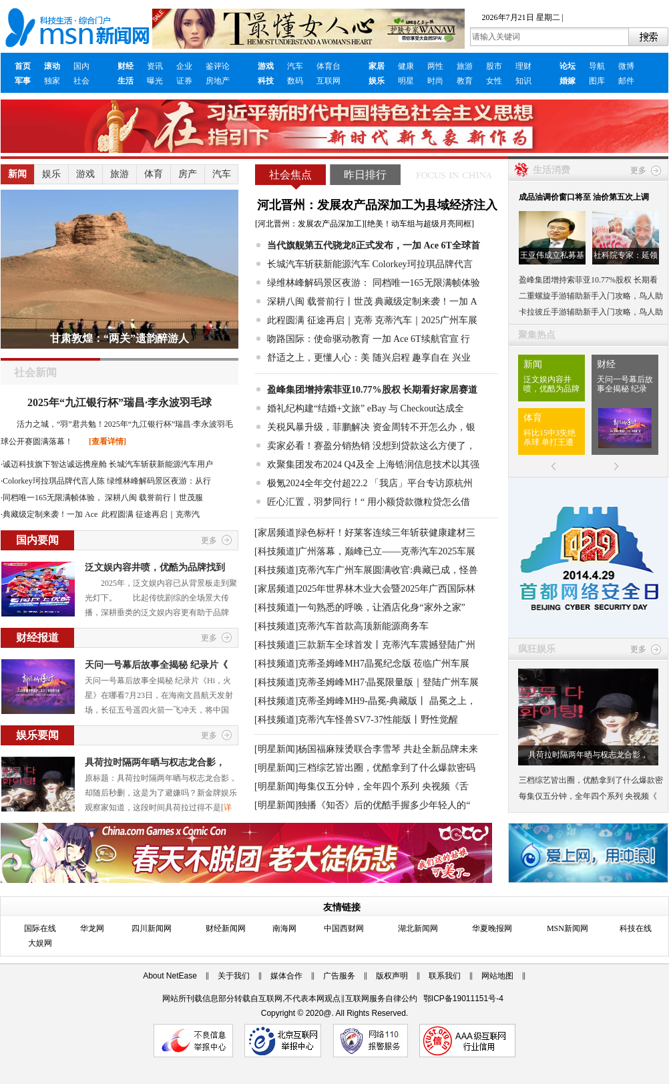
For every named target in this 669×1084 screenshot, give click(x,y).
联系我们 (445, 975)
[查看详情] (107, 441)
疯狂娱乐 (536, 649)
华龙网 (92, 928)
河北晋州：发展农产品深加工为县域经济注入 (377, 205)
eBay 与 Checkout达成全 (415, 408)
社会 (81, 80)
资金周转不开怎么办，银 (424, 427)
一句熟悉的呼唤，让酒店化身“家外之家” (381, 607)
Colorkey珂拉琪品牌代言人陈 (54, 481)
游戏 (266, 66)
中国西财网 (344, 928)
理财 (523, 66)
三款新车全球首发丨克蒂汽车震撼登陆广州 (386, 645)
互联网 (328, 80)
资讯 (155, 66)
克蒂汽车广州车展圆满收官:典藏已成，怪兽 (388, 570)
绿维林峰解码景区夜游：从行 (159, 481)
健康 (406, 66)
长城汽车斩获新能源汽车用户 (161, 464)
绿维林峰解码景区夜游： (318, 283)
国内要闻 (37, 540)
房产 (187, 174)
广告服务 (339, 975)
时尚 (435, 80)
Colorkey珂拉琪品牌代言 (423, 264)
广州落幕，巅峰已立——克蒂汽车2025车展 (386, 551)
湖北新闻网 (418, 928)
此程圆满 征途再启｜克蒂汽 (150, 514)
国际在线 (40, 928)
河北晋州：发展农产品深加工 (310, 223)
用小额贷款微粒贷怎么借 (418, 502)
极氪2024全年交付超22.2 (317, 483)
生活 (126, 80)
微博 (626, 66)
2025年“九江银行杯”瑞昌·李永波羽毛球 (119, 402)
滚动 (52, 66)
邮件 (626, 80)
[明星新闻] (276, 749)
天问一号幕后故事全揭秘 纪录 (625, 384)
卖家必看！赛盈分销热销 (318, 446)
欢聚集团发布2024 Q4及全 (321, 465)
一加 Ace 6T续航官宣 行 (422, 339)
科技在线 (636, 928)
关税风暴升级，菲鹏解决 (318, 427)
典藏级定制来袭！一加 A (426, 302)
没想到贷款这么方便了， (424, 446)
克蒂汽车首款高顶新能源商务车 (363, 626)
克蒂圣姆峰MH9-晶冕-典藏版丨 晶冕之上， (386, 701)
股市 (494, 66)
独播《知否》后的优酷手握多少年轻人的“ (384, 805)
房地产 (218, 80)
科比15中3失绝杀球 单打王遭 (549, 437)
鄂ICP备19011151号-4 (463, 998)
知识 (523, 80)
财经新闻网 (226, 928)
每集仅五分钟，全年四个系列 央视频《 (588, 796)
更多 (209, 540)
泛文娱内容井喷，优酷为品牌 (551, 384)
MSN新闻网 (567, 928)
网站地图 (497, 975)
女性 (494, 80)
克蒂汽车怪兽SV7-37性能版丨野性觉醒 (378, 720)
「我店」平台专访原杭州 (421, 483)
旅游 (465, 66)
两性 (435, 66)
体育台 (328, 66)
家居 (377, 66)
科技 (266, 80)
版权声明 (392, 975)
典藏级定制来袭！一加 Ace (51, 514)
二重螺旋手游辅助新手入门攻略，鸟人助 (591, 296)
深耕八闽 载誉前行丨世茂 (320, 302)
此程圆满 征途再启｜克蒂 (320, 320)
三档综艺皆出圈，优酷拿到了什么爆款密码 (386, 768)
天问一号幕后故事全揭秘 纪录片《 (156, 665)
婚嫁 (568, 80)
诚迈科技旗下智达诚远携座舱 (55, 464)
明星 (406, 80)
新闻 (17, 174)
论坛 (568, 66)
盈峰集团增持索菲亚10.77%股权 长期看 (588, 280)
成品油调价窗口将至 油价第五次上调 (584, 197)
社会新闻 (35, 372)
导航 (597, 66)
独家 (52, 80)
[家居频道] (276, 533)
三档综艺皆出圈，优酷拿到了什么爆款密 (591, 780)
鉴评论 (218, 66)
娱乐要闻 (37, 735)
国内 (81, 66)
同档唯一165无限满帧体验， (53, 497)
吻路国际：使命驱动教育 (318, 339)
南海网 (284, 928)
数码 (295, 80)
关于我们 (234, 975)
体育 (153, 174)
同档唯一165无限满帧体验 (426, 283)
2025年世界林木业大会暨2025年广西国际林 (386, 589)
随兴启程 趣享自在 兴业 (422, 358)
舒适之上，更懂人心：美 (318, 358)
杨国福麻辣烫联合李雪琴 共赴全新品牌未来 (388, 749)
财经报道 (37, 637)
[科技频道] (276, 551)
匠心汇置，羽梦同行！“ (316, 502)
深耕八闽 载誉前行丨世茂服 (154, 497)
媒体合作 (286, 975)
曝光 (155, 80)
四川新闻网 (152, 928)
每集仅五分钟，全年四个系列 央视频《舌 (383, 786)
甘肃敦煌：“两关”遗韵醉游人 (119, 338)
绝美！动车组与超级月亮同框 (419, 223)
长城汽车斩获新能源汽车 (318, 264)
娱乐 (377, 80)
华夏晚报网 (492, 928)
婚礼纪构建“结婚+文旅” (316, 408)
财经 (126, 66)
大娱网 (40, 943)
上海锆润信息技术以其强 (428, 465)
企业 (184, 66)
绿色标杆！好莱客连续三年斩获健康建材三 (386, 533)
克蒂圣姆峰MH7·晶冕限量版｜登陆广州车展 (388, 682)
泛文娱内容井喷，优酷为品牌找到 (155, 567)
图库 (597, 80)
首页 (23, 66)
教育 (465, 80)
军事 (23, 80)
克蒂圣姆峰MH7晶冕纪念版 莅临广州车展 (383, 664)
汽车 (295, 66)
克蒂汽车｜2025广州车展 (426, 320)
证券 (184, 80)
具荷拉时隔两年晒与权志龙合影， (155, 762)
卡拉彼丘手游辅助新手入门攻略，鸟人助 (591, 312)
